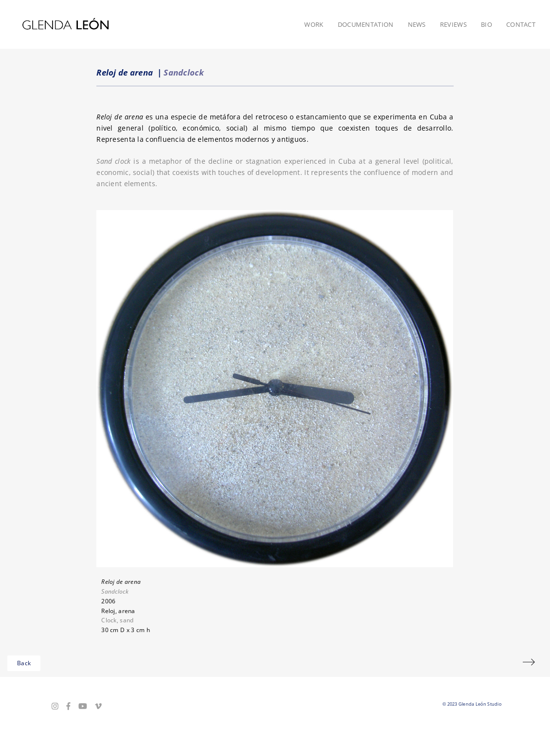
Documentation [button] (366, 24)
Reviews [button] (453, 24)
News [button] (417, 24)
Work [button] (313, 24)
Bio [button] (486, 24)
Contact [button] (520, 24)
